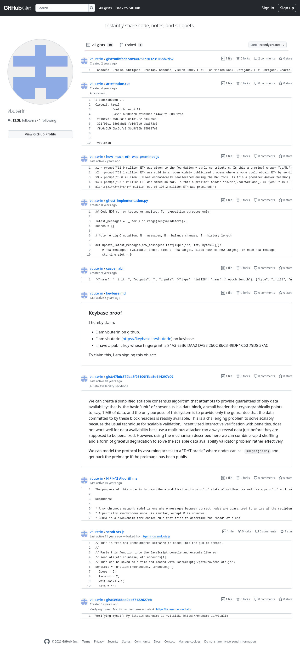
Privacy (99, 641)
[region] (186, 70)
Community (142, 641)
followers (22, 120)
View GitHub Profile (40, 134)
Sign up (287, 8)
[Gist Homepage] (18, 8)
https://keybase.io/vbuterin (147, 338)
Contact (169, 641)
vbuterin (96, 59)
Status (126, 641)
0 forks (243, 58)
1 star (286, 531)
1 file (226, 58)
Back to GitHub (128, 8)
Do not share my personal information (230, 641)
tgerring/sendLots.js (156, 536)
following (47, 120)
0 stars (285, 58)
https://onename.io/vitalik (173, 609)
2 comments (264, 58)
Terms (86, 641)
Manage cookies (189, 641)
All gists (105, 8)
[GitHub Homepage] (47, 641)
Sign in (268, 8)
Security (113, 641)
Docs (157, 641)
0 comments (264, 83)
